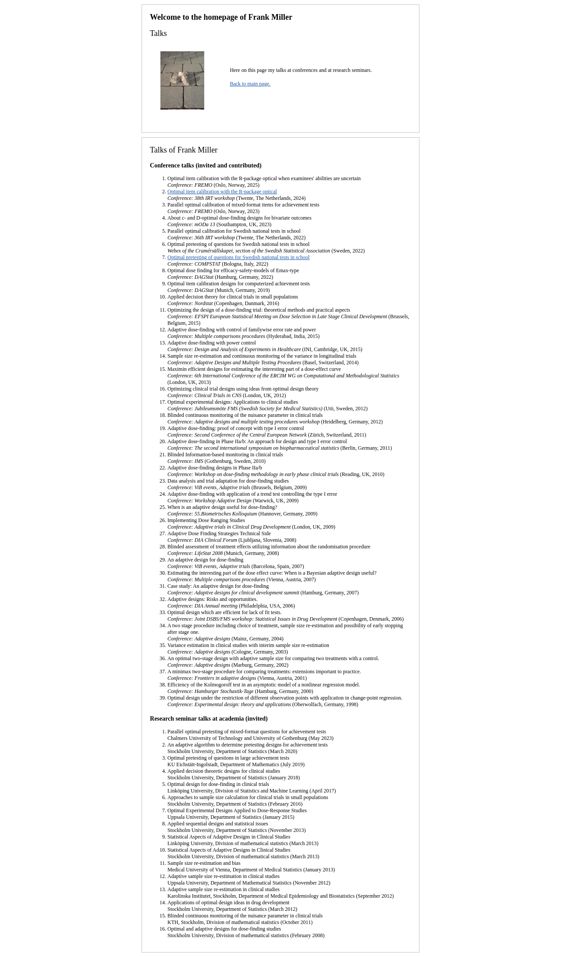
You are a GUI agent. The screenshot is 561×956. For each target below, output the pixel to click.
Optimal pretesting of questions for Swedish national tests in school (238, 257)
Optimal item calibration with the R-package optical (222, 191)
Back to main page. (250, 84)
